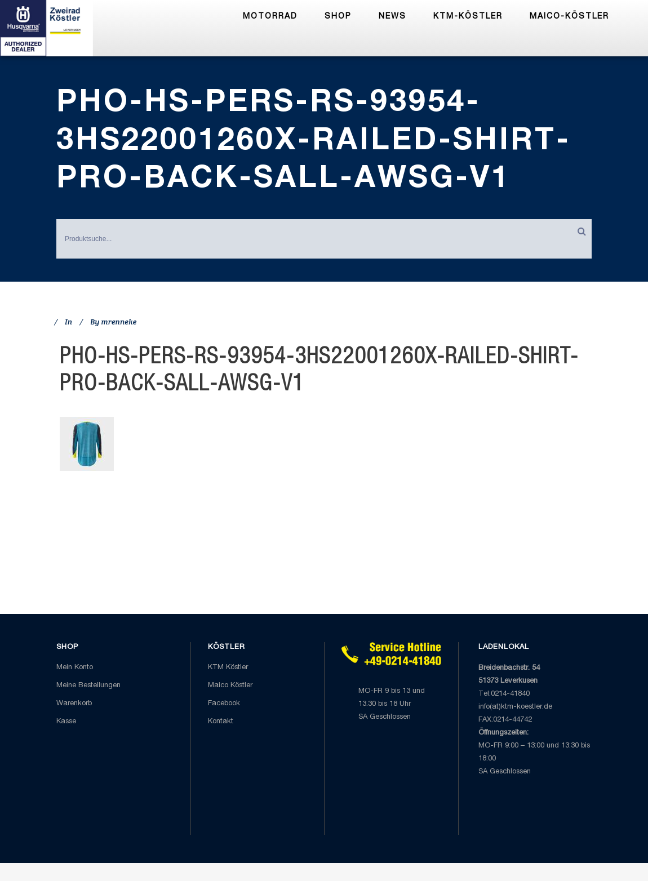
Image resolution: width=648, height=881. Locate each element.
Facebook (224, 704)
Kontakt (220, 722)
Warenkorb (74, 704)
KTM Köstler (228, 667)
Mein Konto (74, 667)
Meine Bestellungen (88, 685)
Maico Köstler (230, 685)
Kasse (66, 722)
